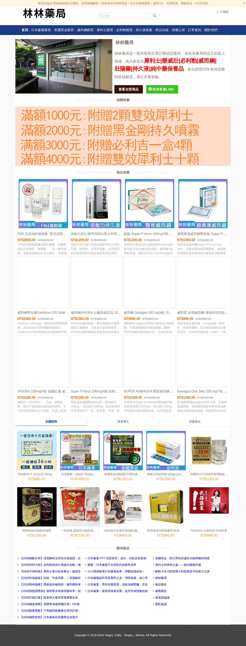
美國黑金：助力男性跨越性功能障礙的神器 (182, 558)
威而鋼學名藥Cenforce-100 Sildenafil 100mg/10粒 (43, 312)
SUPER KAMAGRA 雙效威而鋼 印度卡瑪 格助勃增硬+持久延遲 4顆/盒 (149, 391)
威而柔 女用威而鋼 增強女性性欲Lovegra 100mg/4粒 (202, 312)
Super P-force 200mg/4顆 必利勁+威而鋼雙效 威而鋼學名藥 (96, 391)
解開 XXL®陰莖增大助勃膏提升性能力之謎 (182, 571)
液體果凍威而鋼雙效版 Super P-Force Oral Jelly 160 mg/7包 (202, 234)
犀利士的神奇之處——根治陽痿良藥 (178, 564)
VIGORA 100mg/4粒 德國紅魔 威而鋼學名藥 (43, 391)
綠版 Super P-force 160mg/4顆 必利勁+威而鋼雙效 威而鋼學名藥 (149, 234)
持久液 (140, 68)
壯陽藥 (122, 68)
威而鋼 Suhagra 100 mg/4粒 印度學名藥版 (149, 312)
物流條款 (161, 584)
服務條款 (161, 591)
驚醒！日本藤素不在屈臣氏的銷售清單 (112, 564)
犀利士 (152, 60)
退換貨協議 (162, 597)
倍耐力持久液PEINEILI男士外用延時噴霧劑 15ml (96, 234)
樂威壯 (170, 60)
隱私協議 (161, 604)
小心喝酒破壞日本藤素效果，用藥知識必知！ (116, 571)
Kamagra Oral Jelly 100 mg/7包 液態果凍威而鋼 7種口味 (202, 391)
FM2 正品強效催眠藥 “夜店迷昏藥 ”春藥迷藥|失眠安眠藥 (43, 234)
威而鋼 (206, 60)
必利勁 (188, 60)
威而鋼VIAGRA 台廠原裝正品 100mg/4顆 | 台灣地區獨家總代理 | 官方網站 (96, 312)
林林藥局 (161, 577)
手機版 (224, 12)
